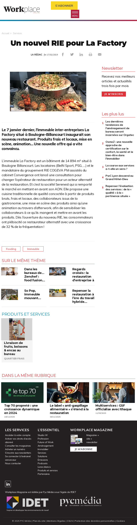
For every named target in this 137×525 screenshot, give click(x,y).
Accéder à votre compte (17, 435)
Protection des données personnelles (95, 521)
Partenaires (44, 473)
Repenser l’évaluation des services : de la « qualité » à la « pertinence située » (119, 191)
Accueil (5, 33)
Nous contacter (13, 463)
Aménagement (46, 445)
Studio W (43, 435)
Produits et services (48, 470)
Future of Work (45, 442)
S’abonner (64, 6)
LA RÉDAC (36, 54)
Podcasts (43, 463)
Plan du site (39, 521)
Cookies (120, 521)
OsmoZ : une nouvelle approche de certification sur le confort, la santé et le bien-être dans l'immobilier (119, 150)
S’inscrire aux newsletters (18, 452)
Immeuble (33, 249)
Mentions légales (56, 521)
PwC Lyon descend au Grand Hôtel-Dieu (119, 177)
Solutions (42, 456)
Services (17, 33)
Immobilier (43, 449)
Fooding (11, 249)
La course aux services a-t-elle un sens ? (120, 167)
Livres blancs (44, 466)
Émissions (43, 459)
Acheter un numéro (15, 449)
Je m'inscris (113, 94)
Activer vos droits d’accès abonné (18, 440)
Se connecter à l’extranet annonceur (18, 458)
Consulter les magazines (18, 445)
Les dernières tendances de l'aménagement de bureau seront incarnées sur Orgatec (120, 128)
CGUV (70, 521)
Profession (43, 438)
